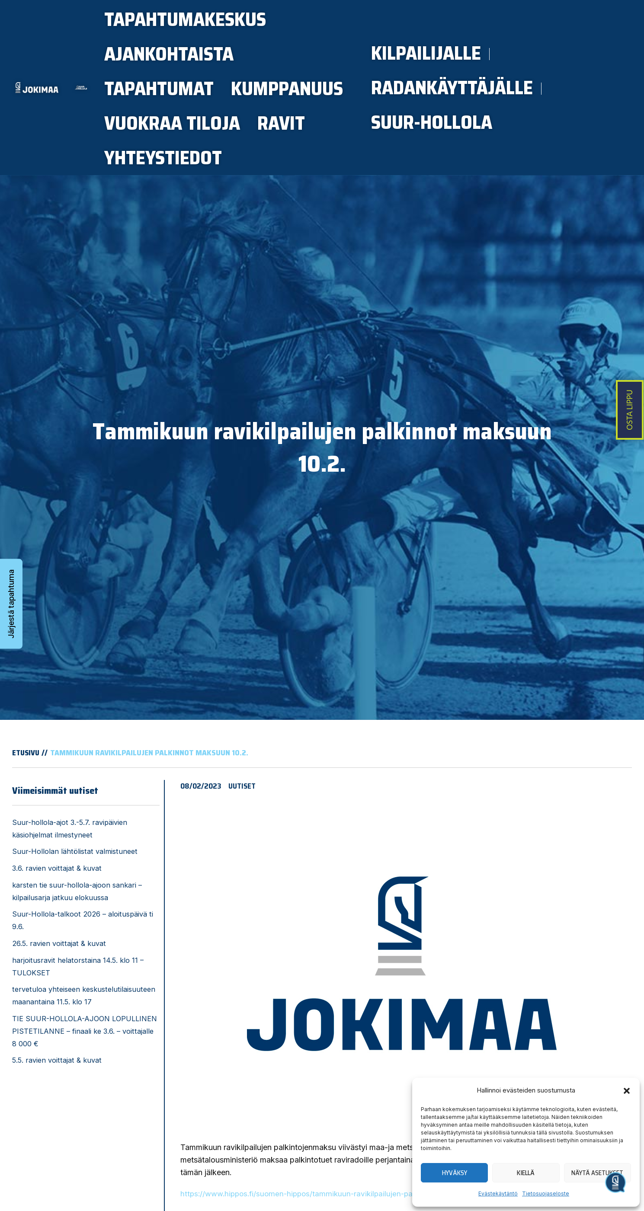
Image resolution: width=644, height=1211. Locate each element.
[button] (626, 1090)
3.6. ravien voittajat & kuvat (57, 902)
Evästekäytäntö (498, 1193)
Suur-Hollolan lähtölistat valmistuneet (75, 886)
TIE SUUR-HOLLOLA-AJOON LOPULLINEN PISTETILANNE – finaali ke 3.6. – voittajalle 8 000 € (84, 1066)
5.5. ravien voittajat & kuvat (57, 1094)
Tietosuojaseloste (545, 1193)
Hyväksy (454, 1173)
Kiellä (526, 1173)
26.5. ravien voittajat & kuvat (59, 978)
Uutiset (243, 821)
